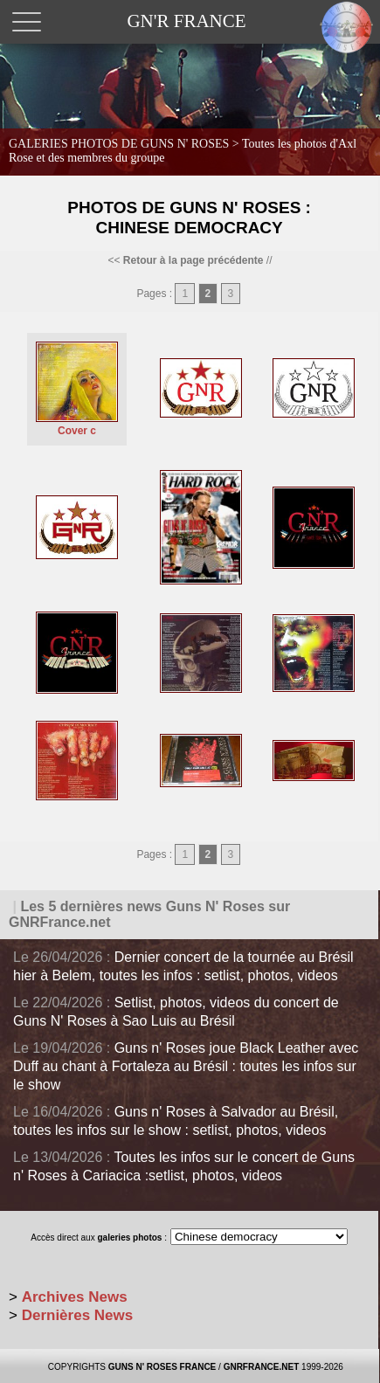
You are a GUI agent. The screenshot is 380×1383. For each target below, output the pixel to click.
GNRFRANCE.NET (262, 1367)
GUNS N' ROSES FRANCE (162, 1367)
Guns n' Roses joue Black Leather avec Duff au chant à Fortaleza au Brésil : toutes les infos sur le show (185, 1066)
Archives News (75, 1297)
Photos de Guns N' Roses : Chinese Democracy (189, 217)
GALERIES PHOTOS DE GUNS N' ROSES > (182, 150)
